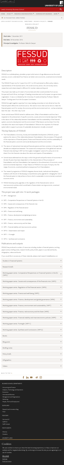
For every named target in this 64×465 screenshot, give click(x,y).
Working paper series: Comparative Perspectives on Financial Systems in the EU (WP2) (30, 274)
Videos (5, 366)
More (56, 14)
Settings (4, 459)
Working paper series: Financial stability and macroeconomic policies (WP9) (30, 317)
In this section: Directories (14, 18)
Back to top (5, 373)
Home (3, 14)
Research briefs (8, 267)
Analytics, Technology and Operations (13, 390)
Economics (5, 392)
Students (5, 434)
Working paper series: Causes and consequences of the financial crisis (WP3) (30, 281)
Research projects (40, 21)
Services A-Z (6, 419)
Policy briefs (7, 354)
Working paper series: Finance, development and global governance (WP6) (29, 299)
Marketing (5, 399)
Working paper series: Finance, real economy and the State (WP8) (26, 311)
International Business (8, 394)
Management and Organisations (11, 397)
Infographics (7, 360)
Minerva (5, 432)
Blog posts (6, 342)
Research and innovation (23, 14)
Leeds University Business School (12, 9)
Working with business (44, 14)
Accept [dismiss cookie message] (5, 456)
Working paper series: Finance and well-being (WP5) (21, 293)
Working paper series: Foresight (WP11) (17, 323)
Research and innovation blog (10, 409)
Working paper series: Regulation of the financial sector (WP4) (25, 287)
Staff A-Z (5, 422)
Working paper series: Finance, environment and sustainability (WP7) (27, 305)
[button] (60, 9)
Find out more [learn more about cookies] (6, 461)
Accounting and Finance (9, 387)
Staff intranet (6, 424)
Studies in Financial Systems (12, 260)
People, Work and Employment (11, 402)
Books (5, 335)
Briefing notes (7, 348)
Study (9, 14)
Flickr (4, 412)
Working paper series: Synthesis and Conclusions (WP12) (23, 329)
